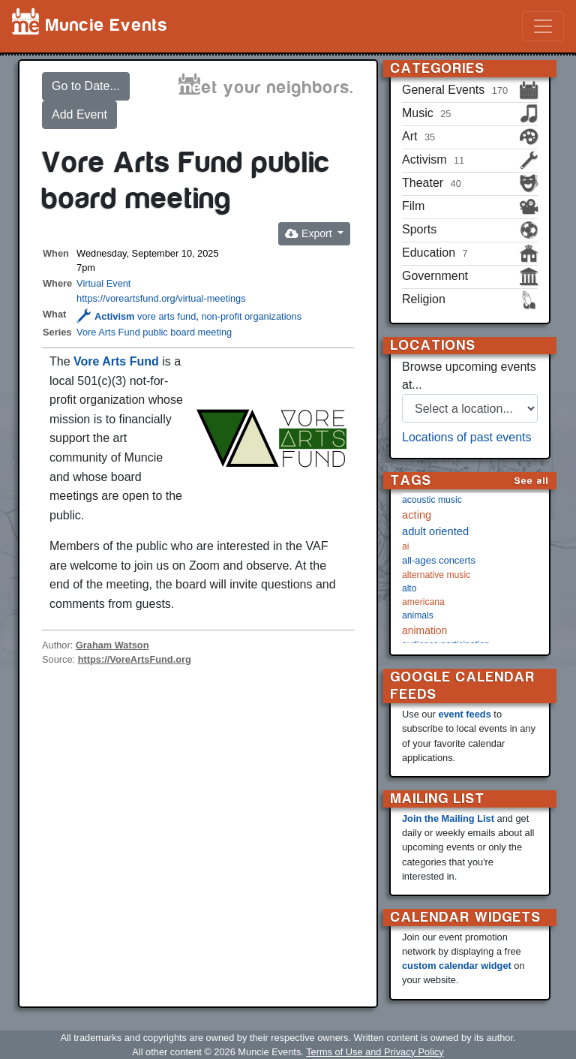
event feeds (464, 714)
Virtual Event (103, 283)
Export (309, 233)
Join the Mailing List (448, 818)
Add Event (79, 114)
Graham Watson (112, 645)
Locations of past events (467, 437)
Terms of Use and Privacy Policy (374, 1051)
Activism (105, 316)
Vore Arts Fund (116, 361)
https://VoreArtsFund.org (134, 659)
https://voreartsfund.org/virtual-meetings (160, 298)
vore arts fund (166, 316)
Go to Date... (86, 86)
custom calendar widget (457, 965)
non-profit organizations (251, 316)
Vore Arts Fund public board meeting (154, 332)
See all (531, 480)
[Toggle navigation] (543, 26)
